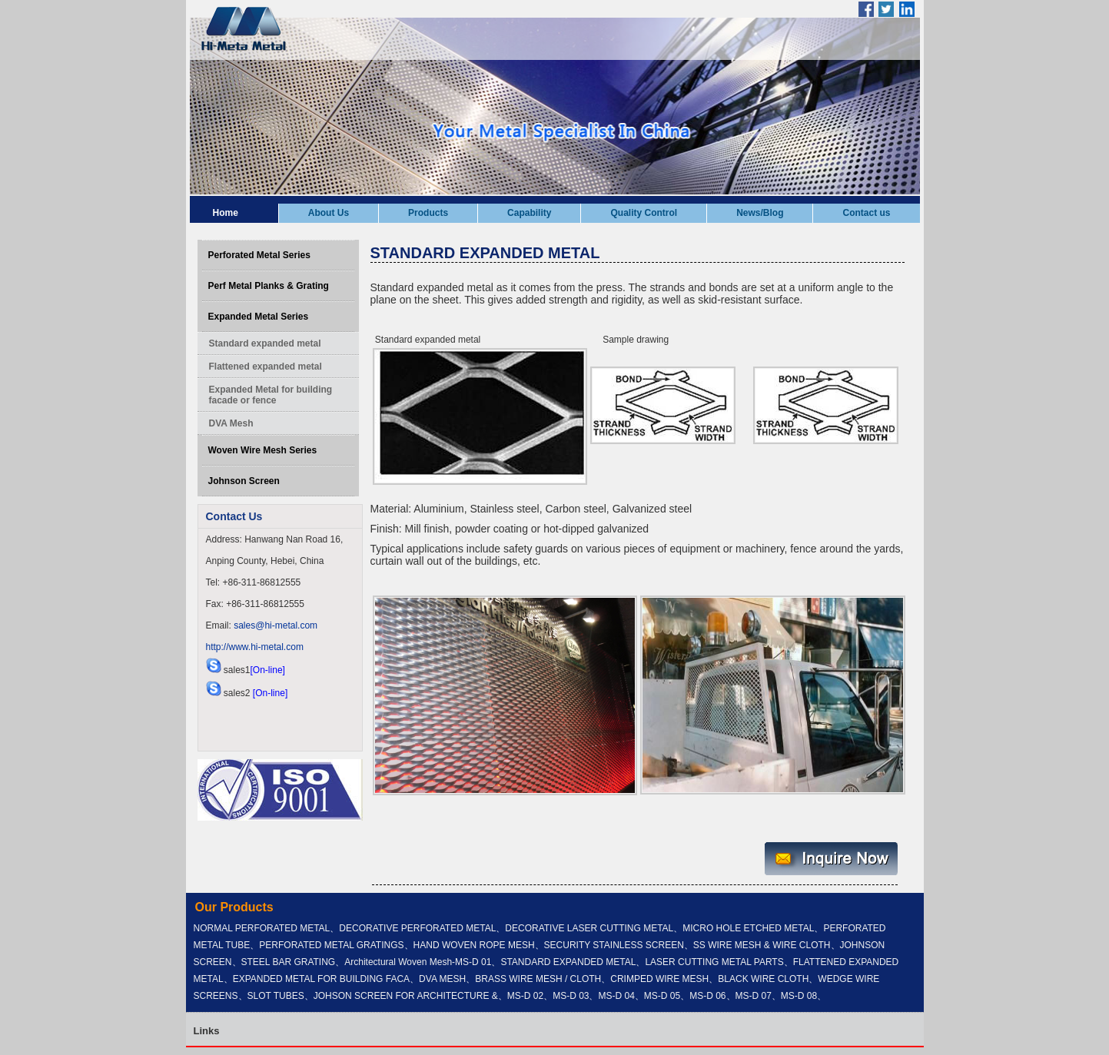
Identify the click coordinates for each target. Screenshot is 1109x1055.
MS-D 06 (707, 995)
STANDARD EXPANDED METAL (568, 962)
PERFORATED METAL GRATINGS (331, 945)
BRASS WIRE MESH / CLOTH (538, 979)
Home (225, 212)
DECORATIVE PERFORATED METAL (417, 928)
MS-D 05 (662, 995)
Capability (529, 212)
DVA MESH (442, 979)
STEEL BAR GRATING (288, 962)
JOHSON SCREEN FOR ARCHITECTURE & (406, 995)
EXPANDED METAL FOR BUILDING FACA (321, 979)
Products (428, 212)
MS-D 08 (799, 995)
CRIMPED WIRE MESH (659, 979)
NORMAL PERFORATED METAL (262, 928)
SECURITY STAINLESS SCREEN (614, 945)
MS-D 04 (616, 995)
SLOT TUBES (275, 995)
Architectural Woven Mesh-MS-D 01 (417, 962)
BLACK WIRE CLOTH (763, 979)
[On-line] (268, 670)
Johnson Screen (244, 481)
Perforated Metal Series (259, 255)
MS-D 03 (571, 995)
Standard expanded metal (265, 343)
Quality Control (643, 212)
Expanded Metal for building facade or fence (271, 395)
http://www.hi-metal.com (255, 647)
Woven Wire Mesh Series (262, 450)
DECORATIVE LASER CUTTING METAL (589, 928)
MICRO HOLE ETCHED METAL (748, 928)
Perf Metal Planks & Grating (268, 285)
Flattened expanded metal (265, 366)
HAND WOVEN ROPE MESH (474, 945)
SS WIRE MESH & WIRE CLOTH (762, 945)
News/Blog (759, 212)
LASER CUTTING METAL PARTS (714, 962)
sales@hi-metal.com (275, 625)
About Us (328, 212)
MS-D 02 (525, 995)
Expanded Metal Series (258, 316)
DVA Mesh (231, 423)
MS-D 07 (753, 995)
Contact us (866, 212)
